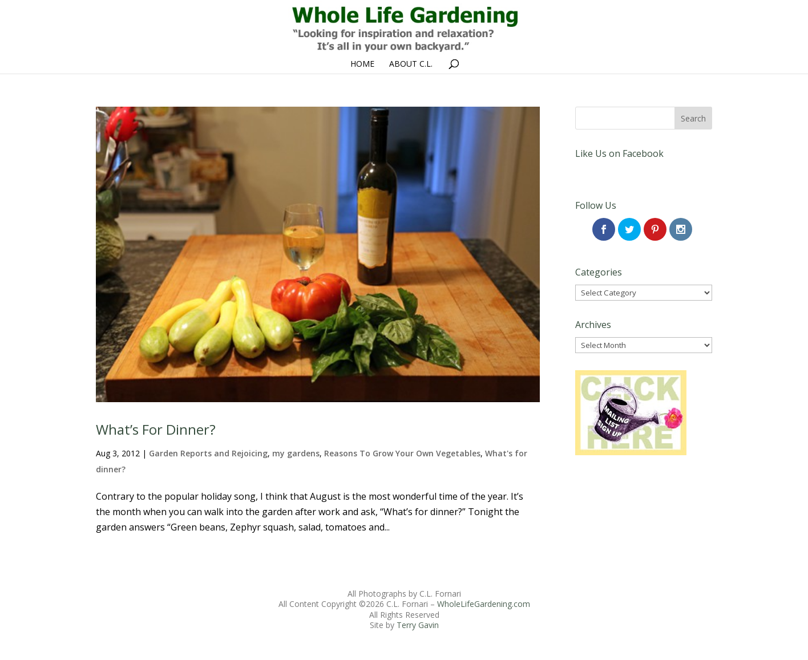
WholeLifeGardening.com (483, 603)
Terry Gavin (418, 624)
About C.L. (411, 64)
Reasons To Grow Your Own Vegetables (402, 453)
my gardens (296, 453)
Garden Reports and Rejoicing (208, 453)
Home (362, 64)
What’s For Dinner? (156, 429)
